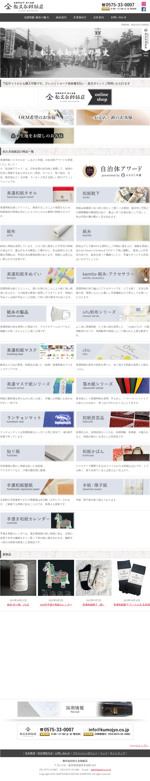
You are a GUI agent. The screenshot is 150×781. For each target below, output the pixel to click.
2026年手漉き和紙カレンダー (56, 604)
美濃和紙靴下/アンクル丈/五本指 (132, 604)
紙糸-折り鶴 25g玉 (18, 604)
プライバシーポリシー (85, 753)
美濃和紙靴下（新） (94, 604)
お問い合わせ (62, 753)
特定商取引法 (45, 753)
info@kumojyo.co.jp (101, 769)
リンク (104, 753)
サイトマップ (117, 753)
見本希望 (30, 753)
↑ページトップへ (139, 745)
